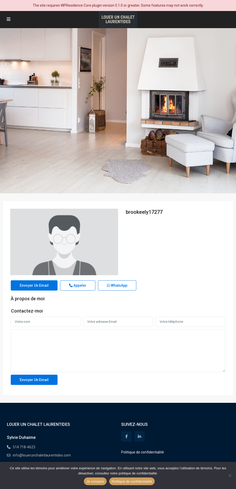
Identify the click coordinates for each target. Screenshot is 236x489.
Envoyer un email (34, 285)
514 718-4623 (24, 447)
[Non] (229, 475)
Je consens (95, 481)
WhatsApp (117, 285)
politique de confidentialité (138, 473)
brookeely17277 (144, 212)
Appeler (77, 285)
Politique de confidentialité (142, 452)
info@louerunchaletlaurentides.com (42, 455)
